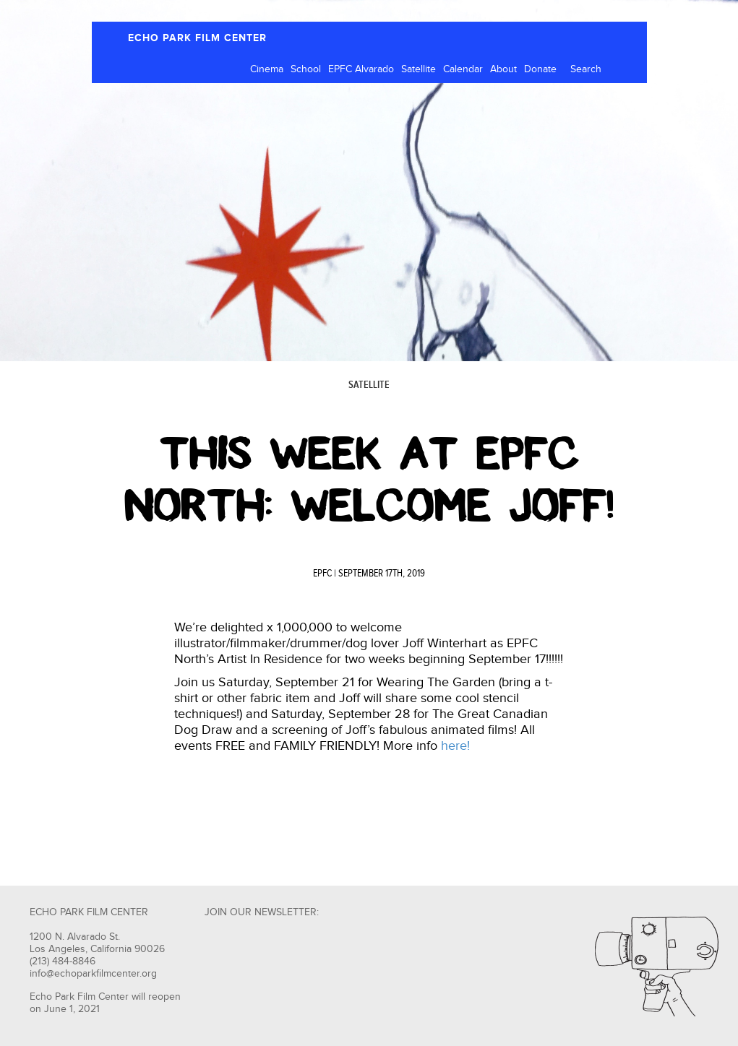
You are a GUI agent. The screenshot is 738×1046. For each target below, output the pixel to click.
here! (455, 745)
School (306, 69)
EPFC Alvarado (361, 69)
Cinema (266, 69)
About (503, 69)
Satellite (418, 69)
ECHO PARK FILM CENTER (197, 38)
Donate (540, 69)
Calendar (463, 69)
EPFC (322, 573)
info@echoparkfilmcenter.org (93, 974)
